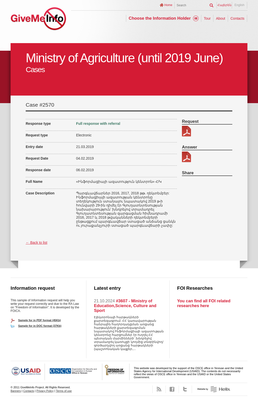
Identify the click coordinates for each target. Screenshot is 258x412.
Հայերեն (224, 5)
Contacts (237, 18)
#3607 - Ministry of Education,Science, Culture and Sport (125, 306)
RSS (159, 389)
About (220, 18)
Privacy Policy (44, 390)
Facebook (172, 389)
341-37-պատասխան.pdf (186, 157)
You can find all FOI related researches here (203, 303)
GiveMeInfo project (38, 20)
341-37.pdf (186, 131)
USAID (28, 372)
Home (168, 5)
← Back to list (36, 243)
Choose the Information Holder (160, 18)
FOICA (116, 372)
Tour (207, 18)
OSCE (73, 372)
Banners (16, 390)
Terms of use (64, 390)
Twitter (185, 389)
